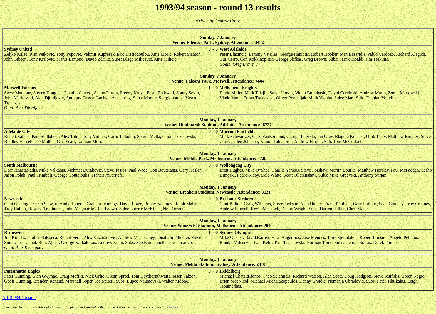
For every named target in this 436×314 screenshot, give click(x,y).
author (174, 307)
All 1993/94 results (19, 297)
